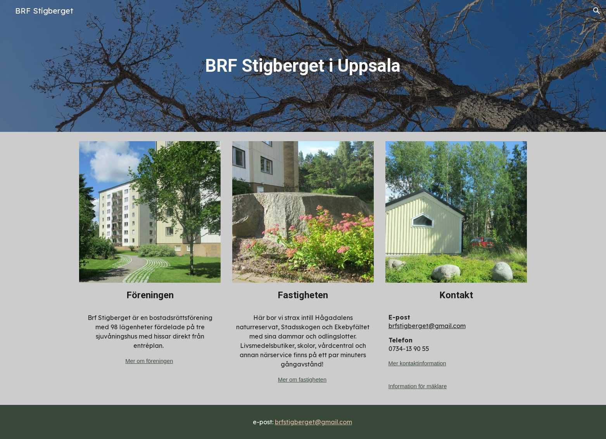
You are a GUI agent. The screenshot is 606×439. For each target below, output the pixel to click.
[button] (596, 11)
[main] (303, 66)
